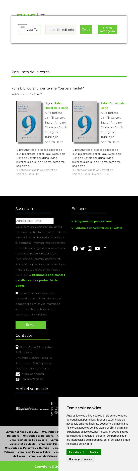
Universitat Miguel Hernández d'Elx (60, 442)
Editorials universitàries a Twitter (98, 228)
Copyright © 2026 (49, 465)
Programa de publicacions (93, 221)
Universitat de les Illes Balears (28, 438)
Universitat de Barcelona (38, 434)
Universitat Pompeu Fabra (34, 451)
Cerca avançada (107, 28)
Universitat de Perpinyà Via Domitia (27, 447)
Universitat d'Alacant (55, 430)
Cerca (86, 29)
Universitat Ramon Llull (68, 451)
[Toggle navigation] (23, 30)
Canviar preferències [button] (91, 459)
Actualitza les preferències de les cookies (30, 2)
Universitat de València (43, 455)
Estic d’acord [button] (87, 452)
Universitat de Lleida (22, 442)
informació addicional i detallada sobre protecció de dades (40, 281)
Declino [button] (105, 452)
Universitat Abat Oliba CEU (22, 430)
